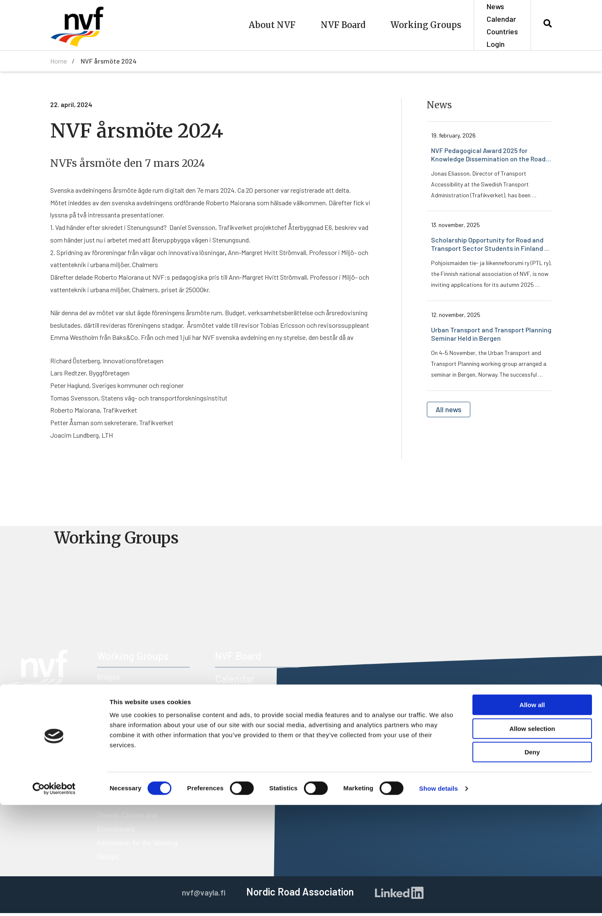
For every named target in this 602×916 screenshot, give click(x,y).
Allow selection (532, 839)
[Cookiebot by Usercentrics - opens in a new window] (54, 899)
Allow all (532, 815)
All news (451, 411)
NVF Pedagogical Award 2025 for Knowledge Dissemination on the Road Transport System (489, 155)
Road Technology (122, 749)
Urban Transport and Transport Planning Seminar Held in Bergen (491, 335)
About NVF (272, 25)
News (495, 6)
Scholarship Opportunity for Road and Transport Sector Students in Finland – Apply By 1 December (490, 245)
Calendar (501, 18)
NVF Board (343, 25)
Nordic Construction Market (137, 694)
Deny (532, 863)
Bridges (108, 680)
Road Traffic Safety (125, 763)
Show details (438, 899)
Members (235, 705)
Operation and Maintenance (138, 708)
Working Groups (425, 25)
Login (496, 43)
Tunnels (108, 777)
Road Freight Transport (131, 735)
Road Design (116, 721)
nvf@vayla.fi (44, 772)
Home (58, 61)
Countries (502, 31)
